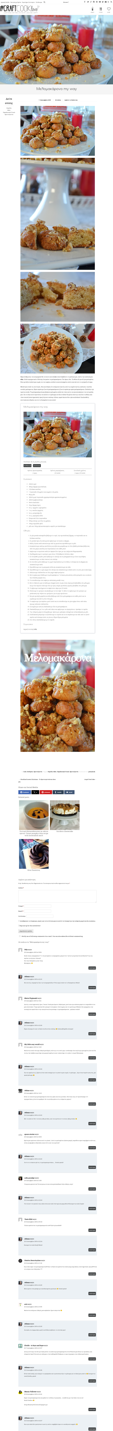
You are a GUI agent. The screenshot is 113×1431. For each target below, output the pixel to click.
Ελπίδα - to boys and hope (33, 1345)
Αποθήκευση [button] (27, 465)
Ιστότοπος (21, 916)
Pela (25, 949)
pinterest (46, 792)
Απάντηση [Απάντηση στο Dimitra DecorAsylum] (92, 1274)
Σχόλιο (21, 888)
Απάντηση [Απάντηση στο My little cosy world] (92, 1058)
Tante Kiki (28, 1219)
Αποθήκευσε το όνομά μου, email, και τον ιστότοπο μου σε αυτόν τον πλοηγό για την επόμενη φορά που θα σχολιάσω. (57, 921)
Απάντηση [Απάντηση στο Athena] (92, 987)
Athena (27, 976)
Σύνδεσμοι (39, 2)
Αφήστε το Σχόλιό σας (71, 100)
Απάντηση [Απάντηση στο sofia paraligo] (92, 1189)
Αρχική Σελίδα (5, 2)
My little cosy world (31, 1044)
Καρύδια (9, 108)
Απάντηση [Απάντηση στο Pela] (92, 968)
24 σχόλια (58, 100)
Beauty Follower (30, 1392)
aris (25, 1304)
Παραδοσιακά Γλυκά (9, 112)
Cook (100, 12)
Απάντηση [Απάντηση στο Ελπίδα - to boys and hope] (92, 1359)
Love (108, 12)
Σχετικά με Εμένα (15, 2)
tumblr (58, 792)
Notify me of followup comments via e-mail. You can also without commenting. (50, 936)
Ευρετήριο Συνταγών (28, 2)
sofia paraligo (29, 1178)
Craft (92, 12)
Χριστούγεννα (9, 114)
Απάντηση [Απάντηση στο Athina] (92, 1104)
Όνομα (20, 906)
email (69, 792)
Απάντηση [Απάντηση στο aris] (92, 1315)
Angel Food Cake (90, 779)
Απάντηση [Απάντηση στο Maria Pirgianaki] (92, 1014)
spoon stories (29, 1134)
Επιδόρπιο (30, 771)
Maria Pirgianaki (30, 998)
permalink (91, 771)
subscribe (64, 936)
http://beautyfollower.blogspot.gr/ (36, 1405)
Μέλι (8, 110)
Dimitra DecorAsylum (32, 1260)
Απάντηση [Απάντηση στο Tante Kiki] (92, 1230)
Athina (26, 1090)
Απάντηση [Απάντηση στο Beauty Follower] (92, 1409)
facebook (24, 792)
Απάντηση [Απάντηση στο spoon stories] (92, 1148)
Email (20, 911)
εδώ (21, 379)
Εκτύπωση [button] (37, 465)
